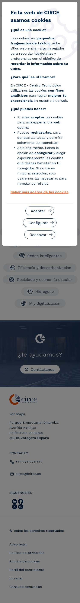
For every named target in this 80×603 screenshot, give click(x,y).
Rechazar (38, 234)
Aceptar (38, 211)
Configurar (38, 223)
